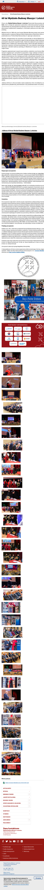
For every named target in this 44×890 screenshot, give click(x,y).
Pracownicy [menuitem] (6, 822)
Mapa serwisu (6, 872)
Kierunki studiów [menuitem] (8, 794)
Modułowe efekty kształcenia (10, 858)
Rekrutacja (26, 851)
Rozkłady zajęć (7, 847)
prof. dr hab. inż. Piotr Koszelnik (13, 185)
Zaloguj (32, 1)
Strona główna (5, 14)
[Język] (39, 1)
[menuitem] (29, 794)
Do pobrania (6, 856)
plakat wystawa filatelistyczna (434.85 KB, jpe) (16, 783)
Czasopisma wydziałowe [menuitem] (10, 806)
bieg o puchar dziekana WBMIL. (17, 252)
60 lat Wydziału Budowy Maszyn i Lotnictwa (20, 14)
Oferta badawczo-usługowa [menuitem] (12, 803)
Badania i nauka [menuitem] (8, 800)
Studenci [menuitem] (17, 814)
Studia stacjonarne (8, 849)
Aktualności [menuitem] (7, 788)
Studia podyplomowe (29, 849)
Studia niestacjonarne (8, 851)
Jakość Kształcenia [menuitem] (17, 797)
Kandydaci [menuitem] (17, 811)
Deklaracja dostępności (8, 873)
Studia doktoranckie (29, 847)
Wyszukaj (21, 1)
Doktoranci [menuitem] (6, 817)
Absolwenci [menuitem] (6, 820)
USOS (4, 853)
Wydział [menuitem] (17, 791)
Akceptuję (38, 878)
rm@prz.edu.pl (10, 869)
